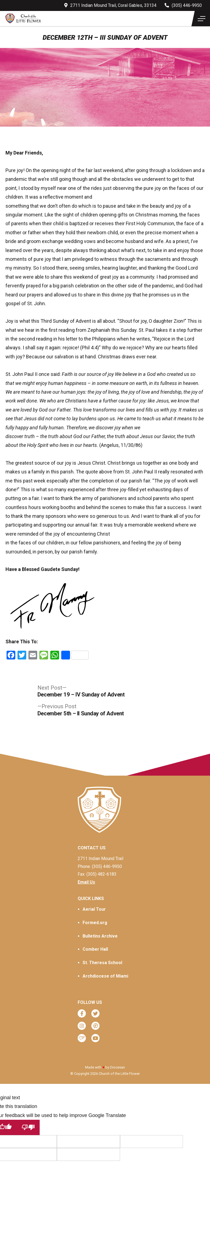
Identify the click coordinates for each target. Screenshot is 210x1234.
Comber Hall (95, 949)
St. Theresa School (102, 962)
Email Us (86, 882)
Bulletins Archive (100, 936)
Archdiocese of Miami (105, 976)
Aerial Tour (94, 909)
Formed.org (95, 922)
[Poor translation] (28, 1127)
